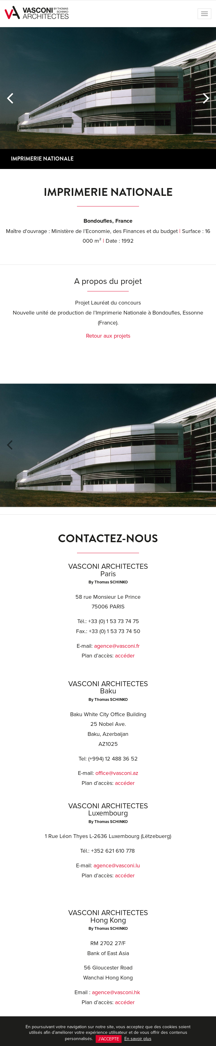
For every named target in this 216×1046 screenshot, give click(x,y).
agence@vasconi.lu (117, 865)
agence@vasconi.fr (117, 646)
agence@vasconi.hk (116, 992)
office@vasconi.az (116, 773)
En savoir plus (137, 1038)
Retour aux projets (108, 336)
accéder (125, 655)
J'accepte (108, 1039)
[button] (10, 98)
